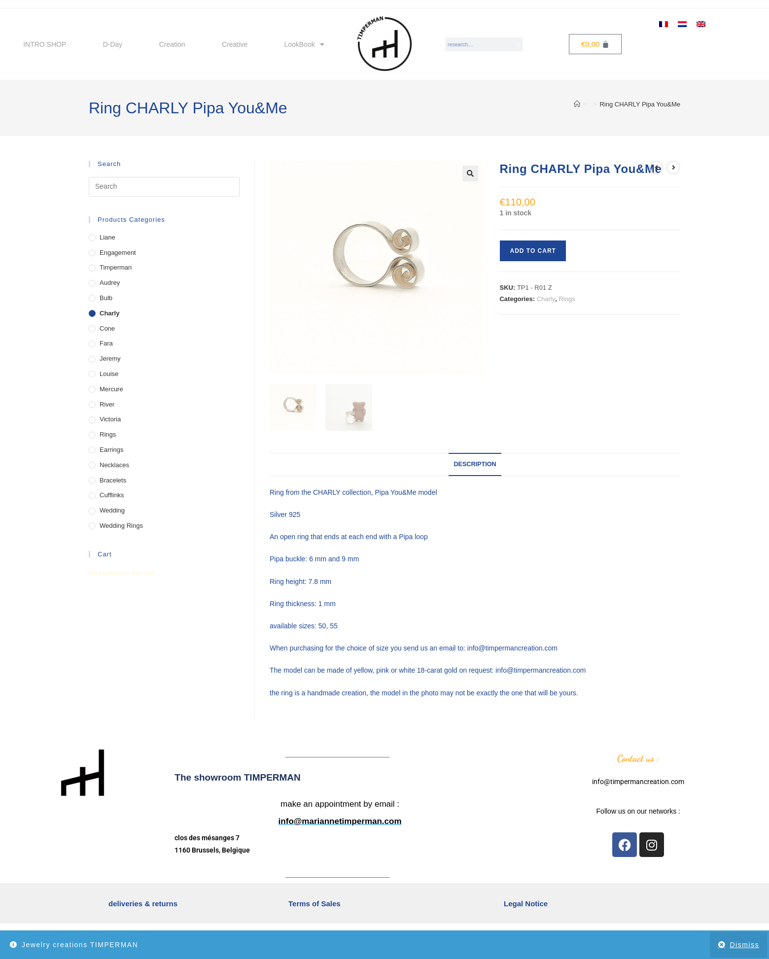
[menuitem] (663, 23)
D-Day (113, 44)
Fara (106, 343)
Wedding (112, 510)
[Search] (519, 44)
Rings (567, 299)
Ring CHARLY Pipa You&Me (639, 104)
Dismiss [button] (745, 945)
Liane (107, 237)
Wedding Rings (121, 525)
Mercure (111, 389)
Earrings (111, 449)
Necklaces (114, 465)
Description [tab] (475, 464)
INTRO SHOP (44, 44)
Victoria (110, 419)
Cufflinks (112, 495)
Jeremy (110, 358)
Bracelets (113, 480)
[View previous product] (656, 167)
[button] (470, 173)
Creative (234, 44)
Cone (107, 328)
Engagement (118, 252)
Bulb (106, 298)
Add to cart (533, 250)
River (107, 404)
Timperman (116, 267)
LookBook (304, 44)
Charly (546, 299)
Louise (109, 373)
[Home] (577, 104)
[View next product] (673, 167)
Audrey (110, 282)
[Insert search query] (164, 187)
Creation (172, 44)
